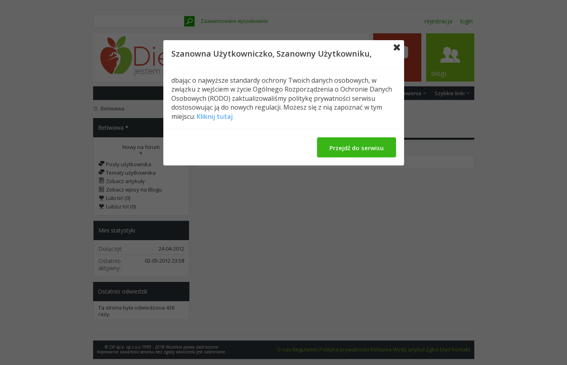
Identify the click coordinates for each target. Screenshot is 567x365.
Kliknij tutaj (215, 116)
